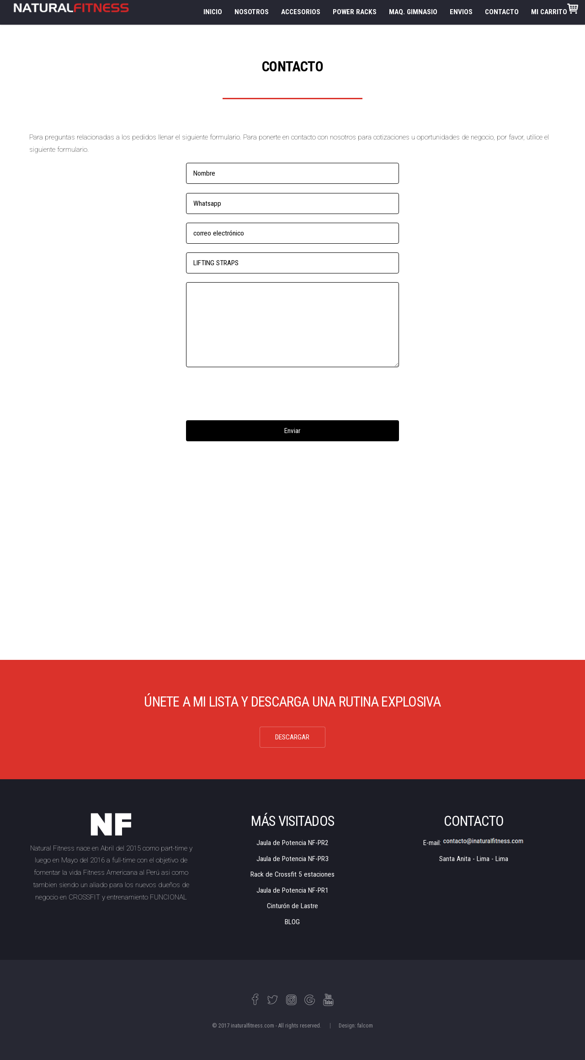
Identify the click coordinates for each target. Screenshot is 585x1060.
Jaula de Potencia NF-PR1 (292, 890)
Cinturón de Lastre (292, 906)
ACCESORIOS (300, 12)
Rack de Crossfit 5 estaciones (292, 874)
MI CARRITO (554, 9)
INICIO (212, 12)
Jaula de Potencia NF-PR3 (292, 859)
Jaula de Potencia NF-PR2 (292, 843)
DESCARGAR (292, 737)
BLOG (292, 922)
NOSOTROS (251, 12)
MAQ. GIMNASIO (413, 12)
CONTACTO (502, 12)
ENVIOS (461, 12)
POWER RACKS (355, 12)
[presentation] (255, 394)
